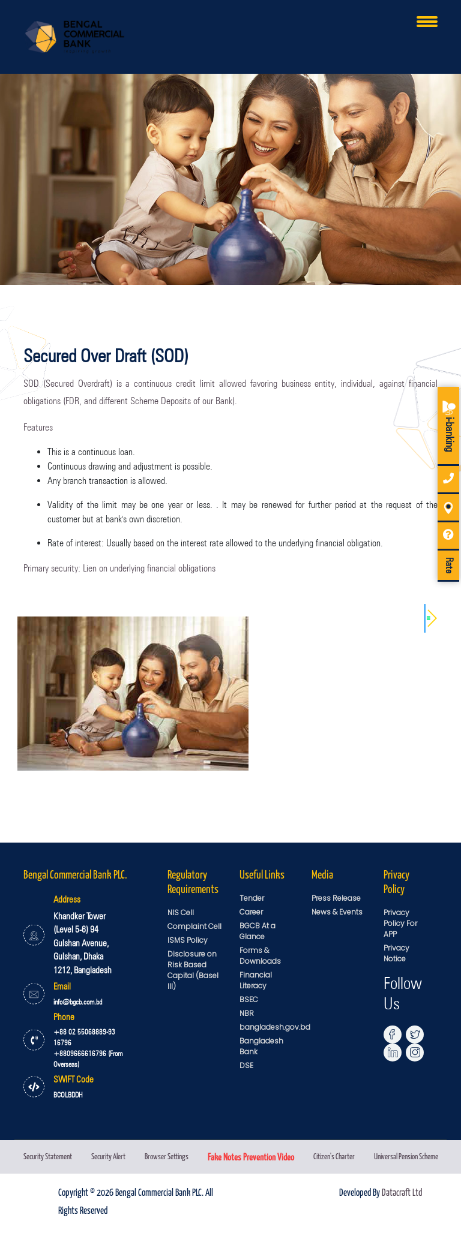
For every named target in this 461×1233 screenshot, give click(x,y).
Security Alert (108, 1156)
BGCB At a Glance (258, 931)
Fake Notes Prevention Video (251, 1156)
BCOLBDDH (68, 1094)
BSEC (249, 999)
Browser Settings (166, 1156)
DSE (246, 1065)
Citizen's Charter (334, 1156)
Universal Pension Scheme (406, 1156)
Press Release (336, 898)
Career (251, 912)
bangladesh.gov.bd (275, 1027)
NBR (247, 1013)
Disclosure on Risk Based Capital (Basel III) (192, 970)
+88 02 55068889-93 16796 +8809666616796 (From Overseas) (87, 1048)
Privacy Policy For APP (400, 923)
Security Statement (47, 1156)
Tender (252, 898)
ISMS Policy (187, 940)
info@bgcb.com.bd (77, 1001)
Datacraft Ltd (402, 1192)
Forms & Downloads (260, 955)
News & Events (337, 912)
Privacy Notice (396, 953)
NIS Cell (180, 912)
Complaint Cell (194, 926)
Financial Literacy (256, 980)
